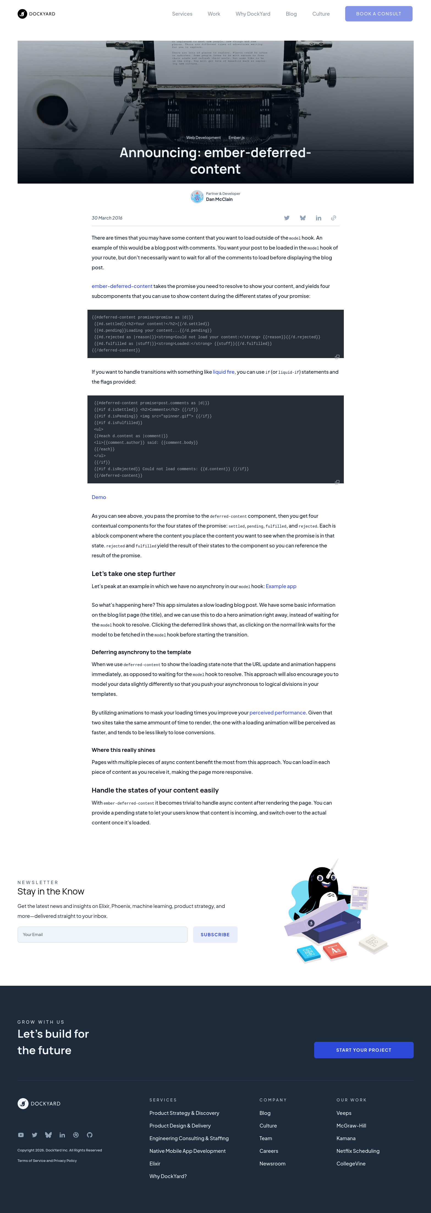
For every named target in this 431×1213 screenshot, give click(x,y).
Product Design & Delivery (180, 1125)
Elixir (155, 1163)
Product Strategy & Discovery (184, 1113)
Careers (269, 1151)
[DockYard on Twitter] (34, 1135)
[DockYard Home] (39, 1103)
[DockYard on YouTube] (21, 1135)
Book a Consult (378, 13)
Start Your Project (363, 1050)
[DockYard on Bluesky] (48, 1135)
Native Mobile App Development (188, 1151)
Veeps (344, 1113)
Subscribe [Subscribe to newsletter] (215, 934)
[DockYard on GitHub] (89, 1135)
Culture (321, 13)
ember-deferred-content (122, 286)
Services (182, 13)
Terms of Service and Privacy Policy (47, 1160)
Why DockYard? (168, 1176)
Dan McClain (219, 199)
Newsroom (273, 1163)
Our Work (352, 1099)
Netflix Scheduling (358, 1151)
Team (266, 1138)
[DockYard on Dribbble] (76, 1135)
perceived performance (277, 712)
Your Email (33, 934)
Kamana (346, 1138)
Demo (99, 497)
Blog (291, 13)
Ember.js (237, 137)
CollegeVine (351, 1163)
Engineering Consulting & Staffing (189, 1138)
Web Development (203, 137)
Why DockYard (253, 13)
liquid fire (224, 372)
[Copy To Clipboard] (333, 218)
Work (214, 13)
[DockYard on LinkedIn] (62, 1135)
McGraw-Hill (351, 1125)
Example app (281, 586)
